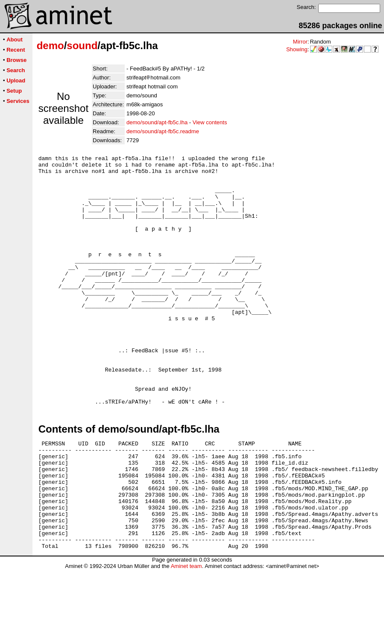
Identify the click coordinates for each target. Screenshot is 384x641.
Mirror (300, 41)
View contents (210, 122)
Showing (297, 49)
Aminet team (186, 638)
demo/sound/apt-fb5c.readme (162, 131)
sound (82, 45)
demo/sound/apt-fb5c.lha (157, 122)
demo (50, 45)
